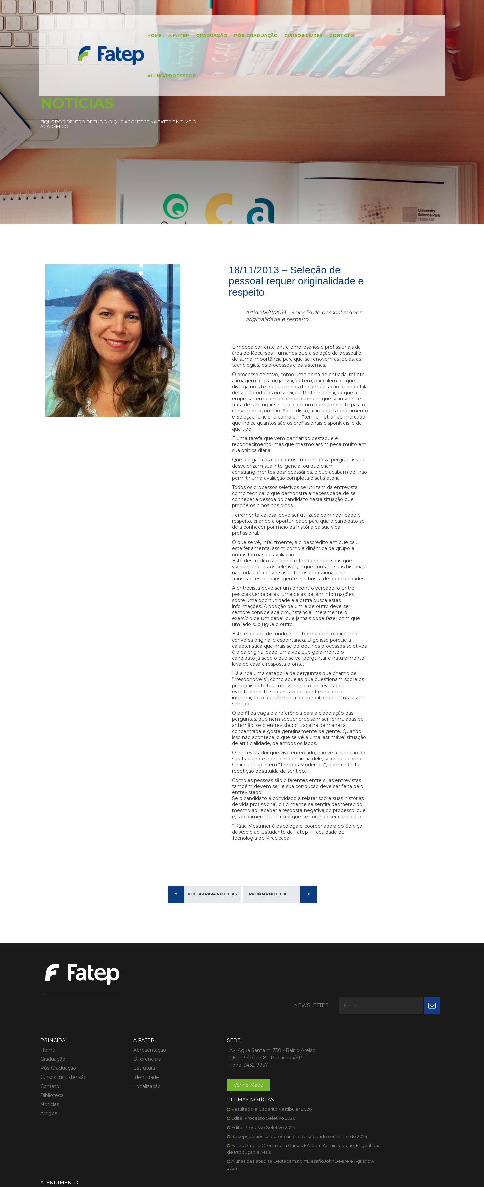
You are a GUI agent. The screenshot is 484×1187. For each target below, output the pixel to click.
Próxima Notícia (267, 894)
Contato (341, 35)
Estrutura (111, 1034)
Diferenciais (114, 1025)
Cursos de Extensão (63, 1043)
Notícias (49, 1070)
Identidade (113, 1043)
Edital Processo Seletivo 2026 (290, 1025)
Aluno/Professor (171, 75)
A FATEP (178, 35)
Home (154, 35)
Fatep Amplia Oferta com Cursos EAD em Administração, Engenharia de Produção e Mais (296, 1065)
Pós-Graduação (256, 35)
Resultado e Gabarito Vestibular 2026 (298, 1016)
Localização (114, 1052)
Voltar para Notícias (212, 894)
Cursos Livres (303, 35)
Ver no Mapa (183, 1058)
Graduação (211, 35)
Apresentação (117, 1016)
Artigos (48, 1079)
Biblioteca (52, 1061)
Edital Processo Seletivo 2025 (290, 1034)
